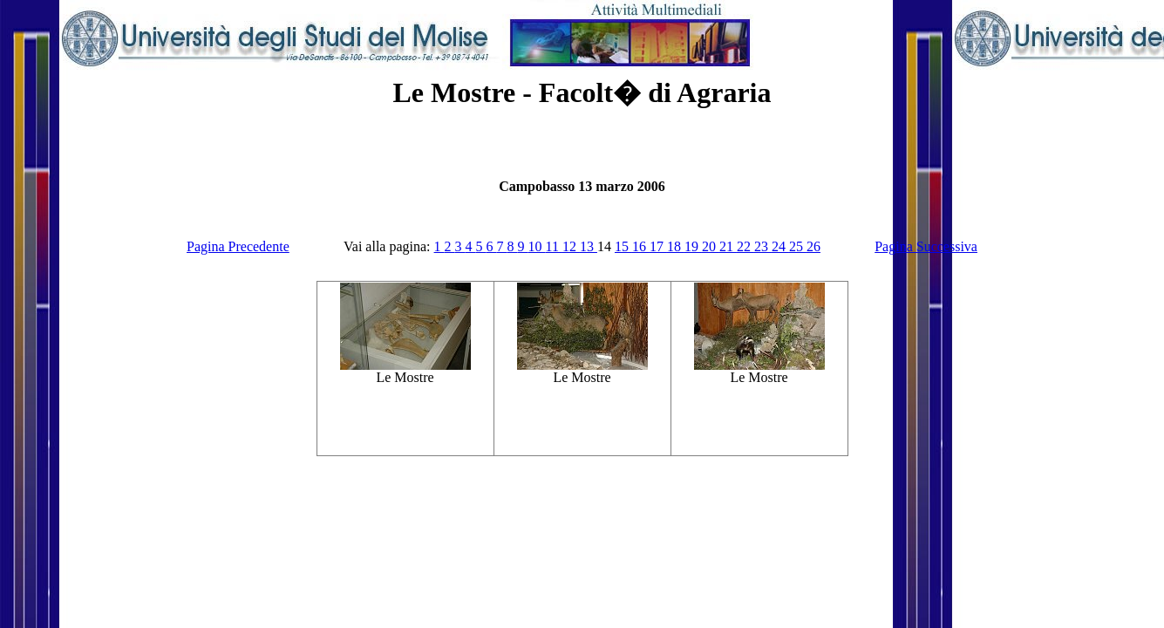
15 (623, 246)
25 (798, 246)
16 (641, 246)
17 (658, 246)
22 (745, 246)
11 (554, 246)
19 (693, 246)
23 (763, 246)
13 (588, 246)
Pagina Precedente (238, 246)
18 (675, 246)
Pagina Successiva (926, 246)
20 (710, 246)
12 (571, 246)
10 (537, 246)
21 (728, 246)
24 (780, 246)
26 (813, 246)
